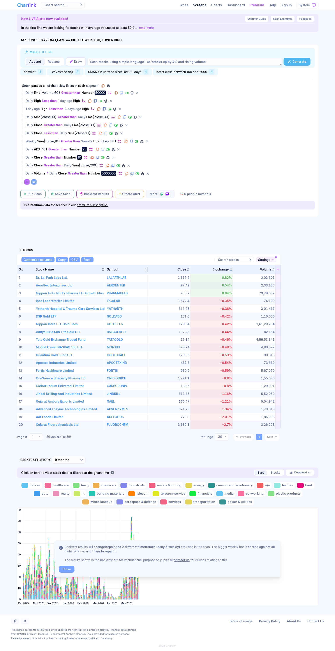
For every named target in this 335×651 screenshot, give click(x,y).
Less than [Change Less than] (49, 101)
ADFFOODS (115, 417)
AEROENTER (116, 285)
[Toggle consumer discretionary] (230, 485)
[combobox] (36, 437)
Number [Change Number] (87, 92)
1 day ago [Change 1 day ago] (65, 101)
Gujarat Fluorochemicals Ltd (57, 424)
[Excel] (87, 259)
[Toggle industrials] (133, 485)
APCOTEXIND (117, 363)
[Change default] (110, 92)
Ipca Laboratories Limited (55, 301)
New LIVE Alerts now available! (44, 19)
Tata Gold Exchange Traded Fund (61, 339)
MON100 (113, 347)
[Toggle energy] (195, 485)
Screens (199, 5)
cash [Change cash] (81, 85)
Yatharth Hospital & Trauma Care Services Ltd (70, 309)
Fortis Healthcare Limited (55, 370)
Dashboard (235, 5)
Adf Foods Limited (49, 417)
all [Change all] (44, 85)
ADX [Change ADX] (37, 149)
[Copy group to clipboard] (103, 85)
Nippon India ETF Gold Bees (57, 324)
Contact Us (315, 621)
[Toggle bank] (305, 485)
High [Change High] (37, 101)
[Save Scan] (61, 194)
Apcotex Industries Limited (56, 363)
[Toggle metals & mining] (165, 485)
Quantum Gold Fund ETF (54, 355)
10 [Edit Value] (43, 149)
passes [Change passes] (36, 85)
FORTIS (112, 370)
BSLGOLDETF (117, 332)
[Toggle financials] (201, 493)
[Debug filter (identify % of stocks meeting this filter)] (132, 93)
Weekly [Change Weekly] (31, 141)
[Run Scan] (33, 194)
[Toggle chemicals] (105, 485)
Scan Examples (282, 18)
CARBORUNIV (117, 386)
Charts (216, 5)
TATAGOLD (115, 339)
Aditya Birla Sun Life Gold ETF (58, 332)
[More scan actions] (160, 194)
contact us (182, 560)
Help (272, 5)
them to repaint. (104, 551)
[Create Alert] (129, 194)
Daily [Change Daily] (29, 92)
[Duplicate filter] (121, 93)
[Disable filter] (126, 93)
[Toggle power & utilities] (236, 502)
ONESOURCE (116, 378)
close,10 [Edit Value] (48, 117)
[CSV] (74, 259)
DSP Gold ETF (46, 316)
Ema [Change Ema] (37, 92)
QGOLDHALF (116, 355)
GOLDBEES (115, 324)
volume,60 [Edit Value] (50, 92)
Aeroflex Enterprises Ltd (54, 285)
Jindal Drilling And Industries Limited (64, 394)
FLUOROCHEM (117, 424)
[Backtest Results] (94, 194)
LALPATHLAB (116, 277)
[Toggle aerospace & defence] (137, 502)
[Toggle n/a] (264, 485)
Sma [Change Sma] (37, 117)
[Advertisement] (167, 227)
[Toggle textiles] (284, 485)
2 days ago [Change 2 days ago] (73, 109)
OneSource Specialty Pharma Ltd (61, 378)
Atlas (184, 5)
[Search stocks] (234, 259)
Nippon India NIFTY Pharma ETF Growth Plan (70, 293)
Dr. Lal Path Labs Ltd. (52, 277)
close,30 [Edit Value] (101, 117)
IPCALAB (113, 301)
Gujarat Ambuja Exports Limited (60, 401)
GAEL (111, 401)
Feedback (305, 18)
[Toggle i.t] (79, 493)
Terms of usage (240, 621)
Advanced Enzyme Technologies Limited (66, 409)
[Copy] (62, 259)
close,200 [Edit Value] (88, 165)
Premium (256, 5)
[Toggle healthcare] (57, 485)
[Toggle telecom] (138, 493)
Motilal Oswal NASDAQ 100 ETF (59, 347)
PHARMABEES (117, 293)
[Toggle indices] (31, 485)
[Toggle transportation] (200, 502)
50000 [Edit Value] (100, 93)
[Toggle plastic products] (284, 493)
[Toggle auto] (41, 493)
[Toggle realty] (61, 493)
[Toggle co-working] (251, 493)
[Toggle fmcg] (81, 485)
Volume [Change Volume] (39, 173)
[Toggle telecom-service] (169, 493)
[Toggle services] (171, 502)
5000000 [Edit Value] (109, 173)
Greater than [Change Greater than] (70, 92)
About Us (294, 621)
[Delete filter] (137, 93)
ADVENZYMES (117, 409)
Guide (256, 19)
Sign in (286, 5)
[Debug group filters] (108, 85)
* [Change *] (47, 173)
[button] (69, 269)
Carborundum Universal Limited (60, 386)
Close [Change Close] (38, 125)
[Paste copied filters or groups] (34, 182)
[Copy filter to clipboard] (116, 93)
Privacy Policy (269, 621)
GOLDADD (114, 316)
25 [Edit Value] (84, 149)
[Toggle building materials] (107, 493)
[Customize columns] (38, 259)
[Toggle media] (225, 493)
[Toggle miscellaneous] (97, 502)
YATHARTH (115, 309)
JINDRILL (113, 394)
